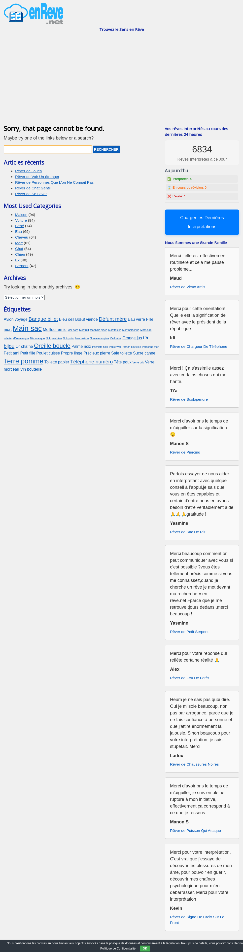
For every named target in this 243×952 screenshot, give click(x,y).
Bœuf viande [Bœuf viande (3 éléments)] (86, 319)
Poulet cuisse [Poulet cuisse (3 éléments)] (48, 353)
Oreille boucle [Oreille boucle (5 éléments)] (52, 345)
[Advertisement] (121, 83)
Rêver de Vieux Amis (187, 287)
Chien (20, 254)
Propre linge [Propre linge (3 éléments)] (71, 353)
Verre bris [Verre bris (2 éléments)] (138, 362)
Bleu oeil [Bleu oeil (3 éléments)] (66, 319)
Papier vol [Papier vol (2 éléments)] (115, 346)
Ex (17, 260)
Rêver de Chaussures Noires (194, 764)
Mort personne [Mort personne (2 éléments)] (130, 329)
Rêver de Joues (28, 171)
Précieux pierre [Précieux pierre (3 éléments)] (96, 353)
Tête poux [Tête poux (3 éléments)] (123, 362)
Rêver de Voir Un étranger (37, 177)
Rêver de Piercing (185, 452)
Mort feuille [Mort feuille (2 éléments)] (114, 329)
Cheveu (21, 237)
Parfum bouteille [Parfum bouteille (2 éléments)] (131, 346)
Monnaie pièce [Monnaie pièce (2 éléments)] (98, 329)
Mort (19, 243)
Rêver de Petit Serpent (189, 632)
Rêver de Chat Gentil (33, 188)
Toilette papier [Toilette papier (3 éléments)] (56, 362)
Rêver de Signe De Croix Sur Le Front (197, 920)
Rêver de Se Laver (31, 194)
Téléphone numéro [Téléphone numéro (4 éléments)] (91, 361)
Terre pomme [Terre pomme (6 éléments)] (23, 361)
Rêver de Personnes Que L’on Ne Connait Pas (54, 182)
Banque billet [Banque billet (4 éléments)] (43, 319)
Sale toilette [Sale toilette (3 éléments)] (121, 353)
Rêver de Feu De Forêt (189, 678)
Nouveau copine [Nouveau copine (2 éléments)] (99, 338)
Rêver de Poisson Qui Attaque (195, 830)
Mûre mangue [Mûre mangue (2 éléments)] (21, 338)
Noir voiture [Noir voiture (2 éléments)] (82, 338)
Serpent (22, 266)
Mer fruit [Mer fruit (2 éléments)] (84, 329)
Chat (19, 249)
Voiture (21, 220)
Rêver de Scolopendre (189, 399)
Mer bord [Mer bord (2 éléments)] (73, 329)
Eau (18, 231)
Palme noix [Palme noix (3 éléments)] (81, 346)
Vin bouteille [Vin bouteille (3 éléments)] (31, 369)
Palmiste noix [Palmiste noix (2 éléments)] (100, 346)
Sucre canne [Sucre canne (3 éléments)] (144, 353)
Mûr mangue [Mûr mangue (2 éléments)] (37, 338)
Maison (21, 214)
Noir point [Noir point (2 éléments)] (68, 338)
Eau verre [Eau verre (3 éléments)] (136, 319)
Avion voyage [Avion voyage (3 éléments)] (16, 319)
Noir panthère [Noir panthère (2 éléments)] (54, 338)
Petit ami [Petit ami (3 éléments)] (11, 353)
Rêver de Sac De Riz (188, 532)
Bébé (19, 226)
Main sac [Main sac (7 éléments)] (27, 328)
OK (145, 948)
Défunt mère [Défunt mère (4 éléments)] (113, 319)
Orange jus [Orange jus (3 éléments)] (132, 338)
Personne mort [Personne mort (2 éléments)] (150, 346)
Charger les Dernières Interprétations (202, 222)
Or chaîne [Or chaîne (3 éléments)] (24, 346)
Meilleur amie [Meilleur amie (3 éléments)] (55, 329)
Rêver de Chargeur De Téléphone (198, 346)
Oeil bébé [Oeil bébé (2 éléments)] (115, 338)
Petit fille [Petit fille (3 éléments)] (27, 353)
